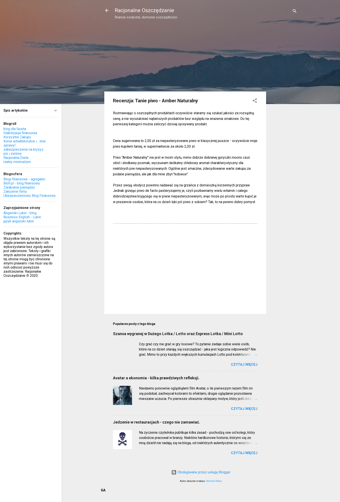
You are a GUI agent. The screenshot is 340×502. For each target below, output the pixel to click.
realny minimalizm (17, 162)
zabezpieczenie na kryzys (23, 149)
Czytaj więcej (244, 364)
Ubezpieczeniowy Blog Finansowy (29, 196)
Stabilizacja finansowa (20, 133)
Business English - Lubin (22, 217)
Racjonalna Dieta (15, 158)
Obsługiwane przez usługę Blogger (200, 472)
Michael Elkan (214, 481)
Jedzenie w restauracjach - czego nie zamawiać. (156, 422)
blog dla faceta (14, 129)
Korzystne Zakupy (17, 137)
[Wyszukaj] (294, 11)
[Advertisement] (283, 92)
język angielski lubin (18, 221)
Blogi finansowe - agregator (24, 179)
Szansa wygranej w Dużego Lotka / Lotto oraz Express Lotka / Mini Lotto (178, 333)
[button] (254, 101)
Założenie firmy (15, 191)
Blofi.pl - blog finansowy (21, 183)
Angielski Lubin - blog (19, 213)
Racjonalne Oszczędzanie (144, 10)
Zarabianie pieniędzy (19, 187)
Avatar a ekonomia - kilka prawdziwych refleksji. (156, 378)
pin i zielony (12, 154)
